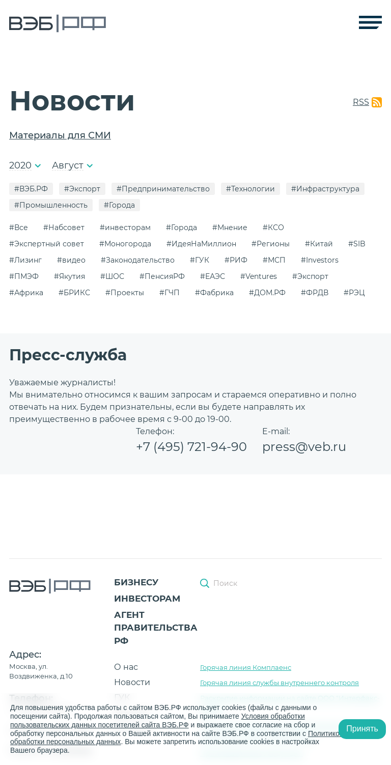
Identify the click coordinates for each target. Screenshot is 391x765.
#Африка (26, 292)
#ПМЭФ (24, 276)
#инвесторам (125, 227)
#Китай (319, 243)
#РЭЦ (354, 292)
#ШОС (112, 276)
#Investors (320, 260)
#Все (18, 227)
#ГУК (199, 260)
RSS (361, 102)
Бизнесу (136, 582)
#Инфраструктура (325, 188)
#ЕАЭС (212, 276)
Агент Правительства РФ (156, 628)
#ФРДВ (314, 292)
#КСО (273, 227)
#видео (71, 260)
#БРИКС (74, 292)
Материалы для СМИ (60, 135)
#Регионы (271, 243)
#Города (119, 205)
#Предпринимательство (163, 188)
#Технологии (250, 188)
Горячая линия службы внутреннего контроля (279, 682)
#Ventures (258, 276)
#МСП (274, 260)
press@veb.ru (304, 446)
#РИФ (236, 260)
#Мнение (229, 227)
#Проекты (124, 292)
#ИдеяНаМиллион (201, 243)
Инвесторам (147, 598)
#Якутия (69, 276)
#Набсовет (64, 227)
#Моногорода (125, 243)
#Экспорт (82, 188)
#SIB (357, 243)
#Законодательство (138, 260)
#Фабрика (214, 292)
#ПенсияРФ (162, 276)
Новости (132, 682)
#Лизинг (25, 260)
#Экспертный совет (46, 243)
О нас (126, 667)
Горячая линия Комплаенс (245, 667)
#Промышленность (51, 205)
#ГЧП (169, 292)
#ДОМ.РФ (267, 292)
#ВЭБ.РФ (31, 188)
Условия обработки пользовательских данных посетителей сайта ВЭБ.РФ (157, 720)
